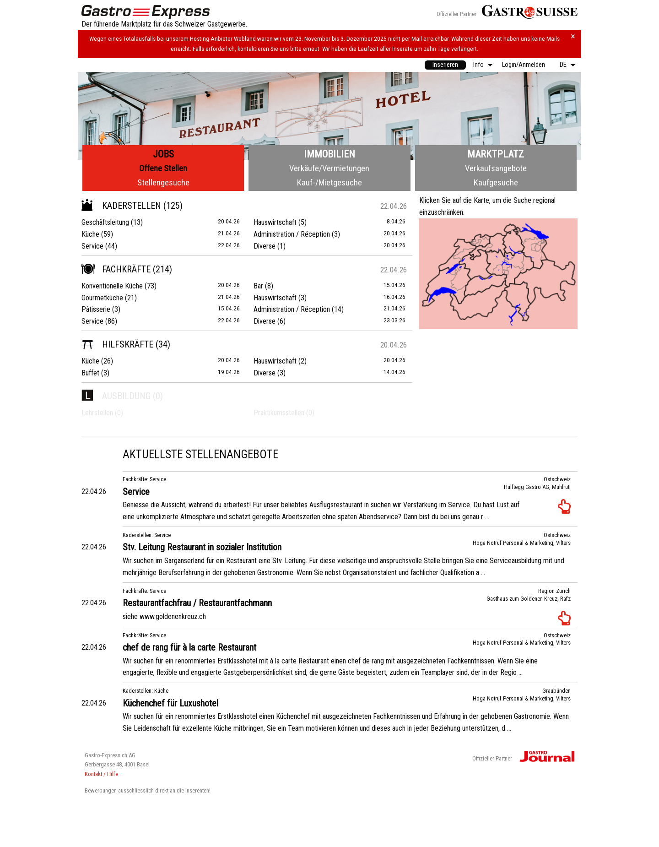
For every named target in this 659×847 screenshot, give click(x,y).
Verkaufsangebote (496, 168)
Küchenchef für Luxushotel (170, 703)
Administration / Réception (292, 234)
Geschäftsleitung (105, 222)
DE (563, 65)
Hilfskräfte (117, 344)
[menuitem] (445, 65)
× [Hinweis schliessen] (573, 36)
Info (478, 65)
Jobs (163, 154)
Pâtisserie (95, 309)
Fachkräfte (116, 269)
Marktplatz (495, 154)
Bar (258, 286)
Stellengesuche (163, 182)
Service (92, 246)
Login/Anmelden (523, 65)
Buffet (90, 373)
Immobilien (329, 154)
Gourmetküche (102, 297)
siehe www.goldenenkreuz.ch (164, 616)
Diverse (264, 246)
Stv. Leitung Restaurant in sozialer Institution (202, 547)
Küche (90, 234)
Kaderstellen (121, 205)
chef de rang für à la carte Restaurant (189, 647)
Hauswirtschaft (275, 222)
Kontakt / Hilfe (101, 774)
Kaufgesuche (496, 182)
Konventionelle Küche (112, 286)
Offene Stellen (163, 168)
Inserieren (445, 65)
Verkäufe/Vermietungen (329, 168)
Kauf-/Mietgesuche (329, 182)
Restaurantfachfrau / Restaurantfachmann (197, 602)
